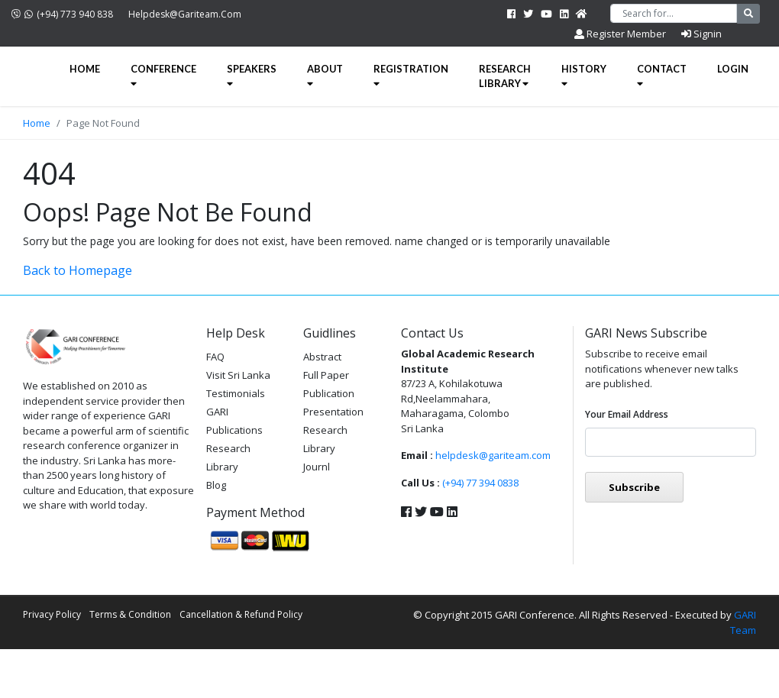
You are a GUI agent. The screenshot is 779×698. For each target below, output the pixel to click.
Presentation (333, 411)
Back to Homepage (77, 270)
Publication (328, 393)
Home (84, 69)
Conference (163, 76)
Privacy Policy (52, 614)
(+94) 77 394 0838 (480, 483)
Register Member (620, 33)
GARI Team (743, 622)
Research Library (505, 76)
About (325, 76)
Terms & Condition (130, 614)
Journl (316, 466)
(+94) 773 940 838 (62, 14)
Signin (701, 33)
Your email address (626, 414)
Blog (216, 485)
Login (732, 69)
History (583, 76)
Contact (662, 76)
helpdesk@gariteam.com (184, 14)
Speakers (251, 76)
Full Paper (326, 375)
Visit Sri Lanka (238, 375)
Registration (410, 76)
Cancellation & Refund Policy (240, 614)
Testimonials (235, 393)
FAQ (215, 357)
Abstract (322, 357)
